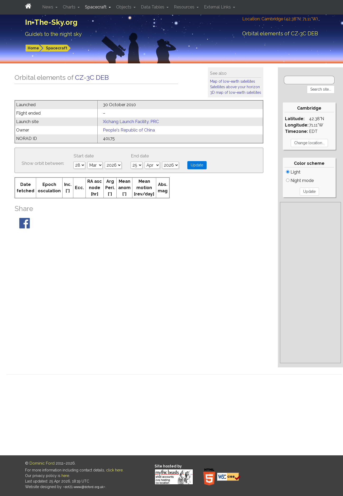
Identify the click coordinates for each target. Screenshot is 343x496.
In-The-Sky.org (51, 22)
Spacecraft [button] (96, 7)
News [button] (48, 7)
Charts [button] (70, 7)
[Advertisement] (310, 282)
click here (114, 470)
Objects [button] (124, 7)
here (65, 476)
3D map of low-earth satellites (235, 92)
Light (293, 172)
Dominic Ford (42, 463)
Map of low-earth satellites (232, 81)
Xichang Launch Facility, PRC (131, 121)
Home (33, 48)
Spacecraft (56, 48)
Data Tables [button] (153, 7)
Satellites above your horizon (235, 87)
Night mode (300, 180)
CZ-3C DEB (92, 77)
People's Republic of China (129, 130)
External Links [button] (218, 7)
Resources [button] (185, 7)
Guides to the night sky (53, 34)
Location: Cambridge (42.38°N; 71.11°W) (280, 18)
